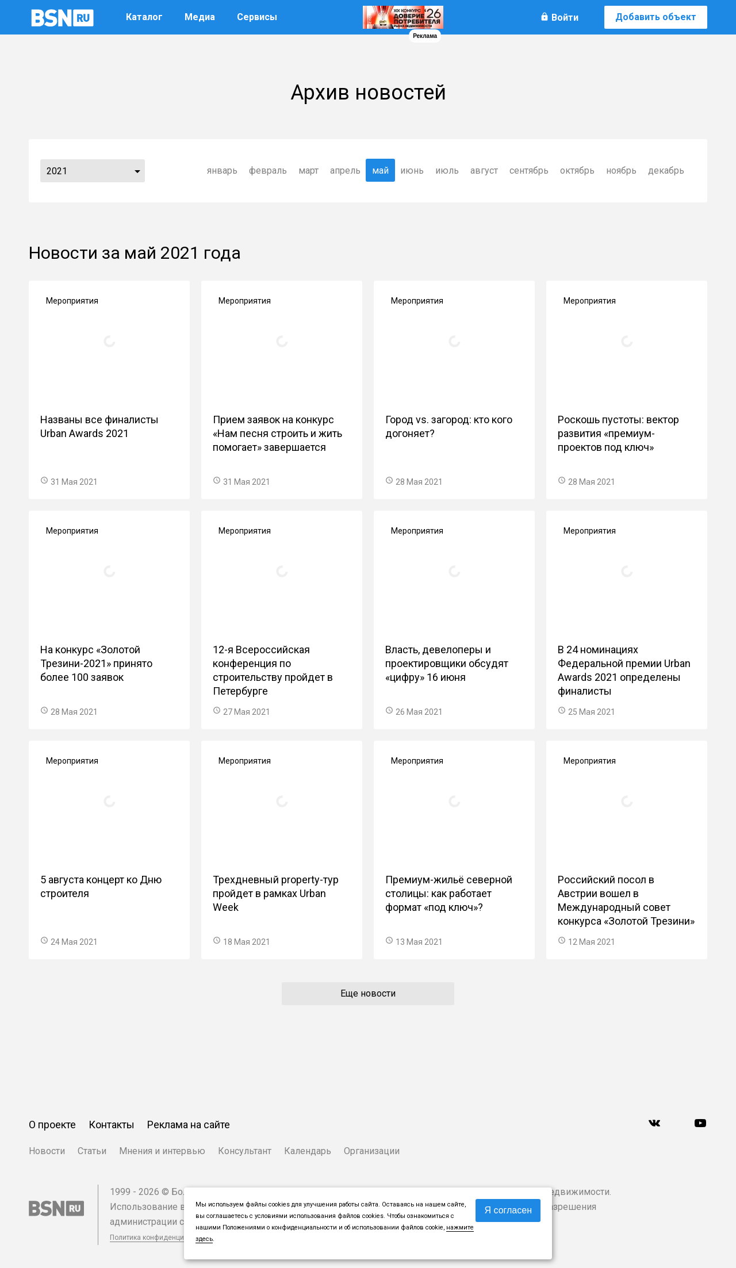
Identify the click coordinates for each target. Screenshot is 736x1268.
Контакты (112, 1124)
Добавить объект (655, 17)
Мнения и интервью (162, 1151)
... (137, 170)
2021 (57, 171)
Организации (372, 1151)
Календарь (307, 1151)
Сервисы (257, 17)
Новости (47, 1151)
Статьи (92, 1151)
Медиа (200, 17)
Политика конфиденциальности (162, 1237)
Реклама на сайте (188, 1124)
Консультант (244, 1151)
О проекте (52, 1124)
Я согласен (508, 1210)
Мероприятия (72, 300)
